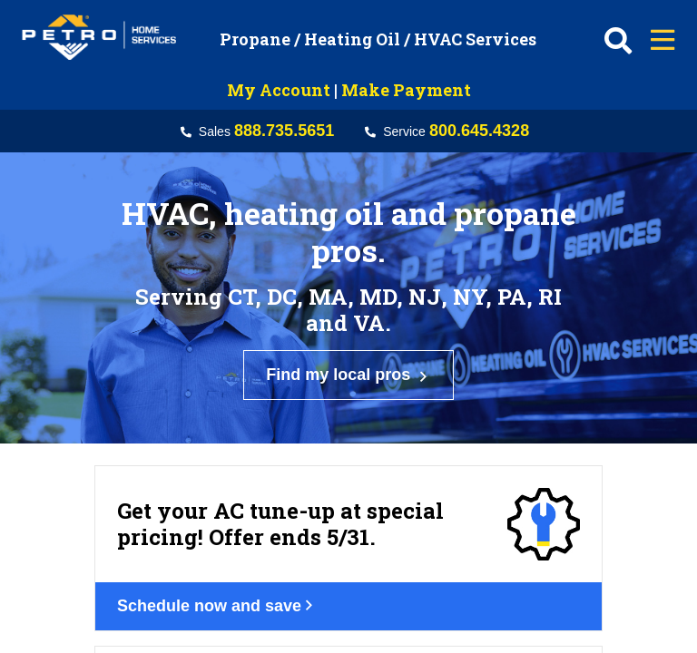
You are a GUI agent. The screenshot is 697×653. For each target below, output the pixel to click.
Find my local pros (348, 332)
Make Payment (406, 90)
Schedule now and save (228, 498)
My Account (278, 90)
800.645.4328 (479, 131)
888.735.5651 (284, 131)
